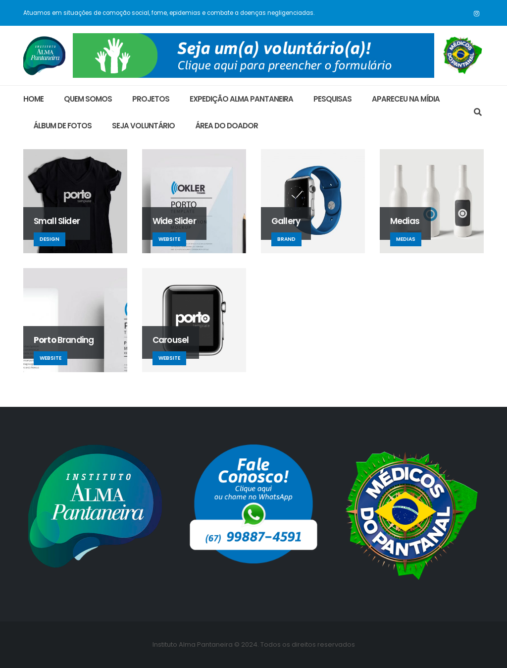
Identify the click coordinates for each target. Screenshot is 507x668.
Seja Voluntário (143, 125)
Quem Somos (88, 99)
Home (33, 99)
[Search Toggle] (477, 112)
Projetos (150, 99)
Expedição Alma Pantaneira (241, 99)
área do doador (226, 125)
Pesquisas (332, 99)
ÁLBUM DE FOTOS (62, 125)
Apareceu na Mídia (406, 99)
